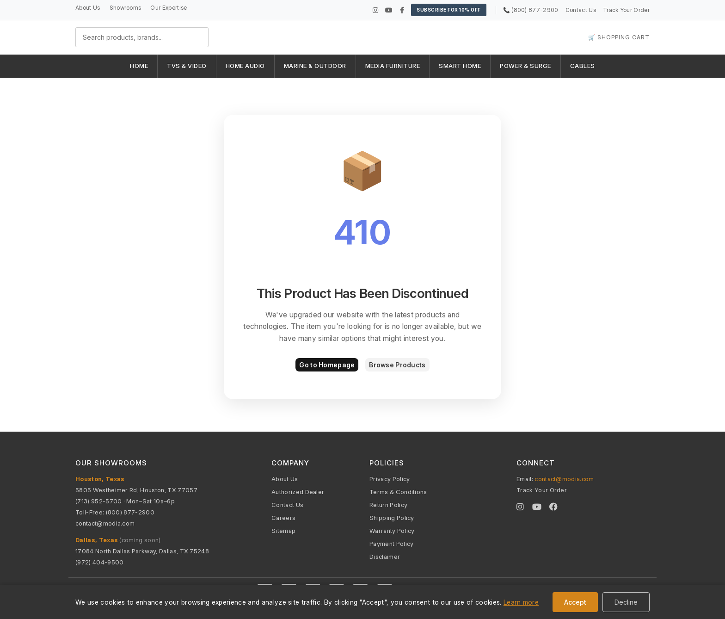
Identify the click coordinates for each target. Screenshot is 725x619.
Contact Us (580, 9)
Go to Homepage (327, 365)
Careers (283, 517)
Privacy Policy (389, 479)
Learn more (521, 602)
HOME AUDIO (245, 65)
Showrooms (125, 7)
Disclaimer (384, 556)
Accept (575, 602)
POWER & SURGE (525, 65)
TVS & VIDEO (187, 65)
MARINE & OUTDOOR (315, 65)
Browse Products (397, 365)
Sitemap (283, 530)
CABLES (582, 65)
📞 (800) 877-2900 (531, 9)
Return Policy (388, 504)
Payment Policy (391, 543)
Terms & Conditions (398, 491)
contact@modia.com (105, 523)
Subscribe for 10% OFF (449, 9)
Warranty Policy (392, 530)
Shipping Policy (391, 517)
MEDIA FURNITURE (392, 65)
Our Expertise (168, 7)
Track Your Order (626, 9)
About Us (87, 7)
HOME (139, 65)
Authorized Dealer (297, 491)
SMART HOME (460, 65)
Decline (626, 602)
